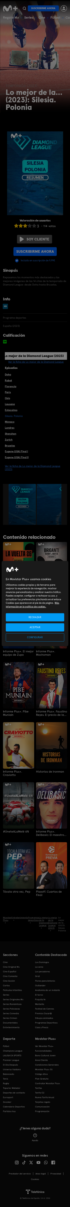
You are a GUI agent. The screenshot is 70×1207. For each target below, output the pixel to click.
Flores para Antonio (45, 981)
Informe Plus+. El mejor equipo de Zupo (18, 653)
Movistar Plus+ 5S (43, 1069)
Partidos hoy (9, 1111)
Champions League (12, 1051)
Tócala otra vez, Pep (16, 891)
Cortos (6, 985)
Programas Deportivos (46, 1022)
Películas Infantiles (12, 990)
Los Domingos (42, 962)
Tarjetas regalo (42, 1102)
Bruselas (10, 445)
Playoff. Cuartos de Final (49, 893)
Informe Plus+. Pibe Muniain (16, 713)
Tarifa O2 (39, 1092)
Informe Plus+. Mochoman (45, 653)
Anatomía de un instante (47, 990)
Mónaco (9, 421)
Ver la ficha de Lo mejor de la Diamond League (36, 361)
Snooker (7, 1102)
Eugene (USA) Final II (17, 457)
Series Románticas (12, 1004)
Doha (8, 374)
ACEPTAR (35, 627)
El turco (39, 995)
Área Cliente (41, 1060)
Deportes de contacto (14, 1092)
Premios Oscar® (43, 1013)
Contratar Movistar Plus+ (47, 1083)
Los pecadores (42, 971)
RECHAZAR (35, 617)
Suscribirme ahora (43, 8)
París (8, 392)
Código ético (41, 1074)
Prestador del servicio (20, 1173)
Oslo (7, 398)
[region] (35, 603)
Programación (42, 1111)
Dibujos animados (44, 1018)
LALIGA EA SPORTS (12, 1055)
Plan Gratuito (42, 1078)
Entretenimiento (11, 1027)
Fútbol (55, 17)
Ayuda (35, 1137)
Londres (9, 427)
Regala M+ (11, 17)
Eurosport (8, 1097)
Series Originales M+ (13, 999)
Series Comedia (11, 1013)
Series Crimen (10, 1018)
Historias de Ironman (50, 771)
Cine (41, 17)
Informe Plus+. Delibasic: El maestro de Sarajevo (50, 833)
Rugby (6, 1083)
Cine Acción (9, 981)
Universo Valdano (12, 1069)
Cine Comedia (10, 976)
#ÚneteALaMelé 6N (16, 831)
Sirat (37, 976)
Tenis (5, 1078)
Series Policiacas (11, 1008)
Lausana (10, 404)
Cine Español (9, 971)
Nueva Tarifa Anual (44, 1097)
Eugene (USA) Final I (16, 451)
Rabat (8, 380)
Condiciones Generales (47, 1065)
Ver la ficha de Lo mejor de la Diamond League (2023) (32, 468)
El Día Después (10, 1065)
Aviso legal (40, 1173)
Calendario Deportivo (14, 1106)
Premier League (11, 1060)
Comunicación (42, 1106)
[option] (23, 504)
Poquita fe (40, 999)
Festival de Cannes (44, 1008)
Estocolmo (11, 410)
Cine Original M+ (11, 967)
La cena (39, 967)
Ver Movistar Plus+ (44, 1046)
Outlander (40, 985)
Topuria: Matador (11, 1088)
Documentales (10, 1022)
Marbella (39, 1004)
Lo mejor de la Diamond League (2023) (34, 356)
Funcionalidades (43, 1051)
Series (28, 17)
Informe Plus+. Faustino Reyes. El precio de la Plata (51, 713)
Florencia (10, 386)
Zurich (9, 439)
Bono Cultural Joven (45, 1055)
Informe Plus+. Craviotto (12, 773)
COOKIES (35, 1179)
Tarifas (38, 1088)
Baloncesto (8, 1074)
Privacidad (55, 1173)
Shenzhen (10, 433)
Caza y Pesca (41, 1027)
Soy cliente (34, 239)
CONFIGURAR (35, 637)
